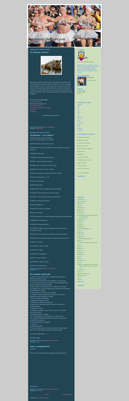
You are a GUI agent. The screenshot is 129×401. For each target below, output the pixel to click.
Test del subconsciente (83, 137)
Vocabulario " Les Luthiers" (42, 135)
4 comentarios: (52, 268)
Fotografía (80, 227)
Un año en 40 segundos (83, 143)
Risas (78, 271)
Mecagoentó (80, 154)
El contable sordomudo (40, 274)
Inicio (46, 394)
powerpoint (80, 260)
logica (78, 246)
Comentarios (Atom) (43, 398)
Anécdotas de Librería (36, 105)
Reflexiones (33, 111)
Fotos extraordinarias (82, 228)
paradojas (80, 254)
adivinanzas (80, 199)
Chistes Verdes (81, 90)
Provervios (80, 269)
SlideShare (80, 275)
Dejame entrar (81, 151)
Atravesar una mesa (82, 140)
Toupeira (91, 77)
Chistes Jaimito (81, 92)
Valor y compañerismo (40, 346)
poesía (79, 258)
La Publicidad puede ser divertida (86, 242)
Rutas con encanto (82, 273)
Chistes (79, 93)
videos (41, 390)
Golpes (79, 232)
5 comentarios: (51, 127)
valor (37, 390)
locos (78, 244)
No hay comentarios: (53, 340)
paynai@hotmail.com (88, 62)
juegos (79, 240)
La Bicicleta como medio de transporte (40, 107)
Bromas (79, 211)
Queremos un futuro (82, 146)
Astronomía (80, 207)
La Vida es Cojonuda (36, 101)
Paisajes (79, 252)
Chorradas (33, 109)
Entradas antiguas (67, 394)
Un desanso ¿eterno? (39, 52)
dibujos (79, 223)
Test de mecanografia (83, 172)
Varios (79, 279)
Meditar (79, 248)
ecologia (79, 224)
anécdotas (80, 203)
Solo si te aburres (82, 165)
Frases (79, 230)
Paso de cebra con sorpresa (84, 148)
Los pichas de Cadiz (82, 157)
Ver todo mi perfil (91, 80)
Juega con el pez (81, 163)
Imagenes (80, 236)
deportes (79, 221)
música (79, 250)
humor (37, 270)
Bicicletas (79, 209)
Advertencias (39, 128)
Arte (78, 205)
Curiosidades (80, 219)
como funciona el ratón (83, 168)
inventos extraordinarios (83, 238)
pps (78, 262)
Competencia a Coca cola (84, 160)
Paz (78, 256)
